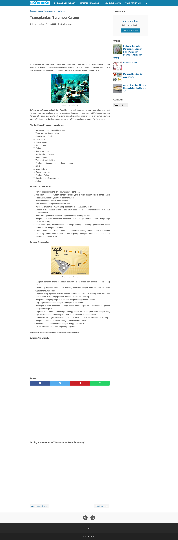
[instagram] (92, 517)
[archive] (120, 105)
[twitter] (60, 383)
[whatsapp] (100, 383)
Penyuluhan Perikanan (65, 3)
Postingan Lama (102, 506)
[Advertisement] (70, 44)
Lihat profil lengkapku (130, 30)
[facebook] (40, 383)
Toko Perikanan (133, 3)
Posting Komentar (65, 24)
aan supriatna (130, 21)
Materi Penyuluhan (89, 3)
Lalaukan (92, 536)
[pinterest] (80, 383)
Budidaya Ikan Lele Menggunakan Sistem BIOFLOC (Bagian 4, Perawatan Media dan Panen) (127, 52)
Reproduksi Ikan (130, 63)
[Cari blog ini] (146, 3)
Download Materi (113, 3)
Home (89, 528)
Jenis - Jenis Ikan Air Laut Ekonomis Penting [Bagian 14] (134, 88)
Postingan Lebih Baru (39, 506)
